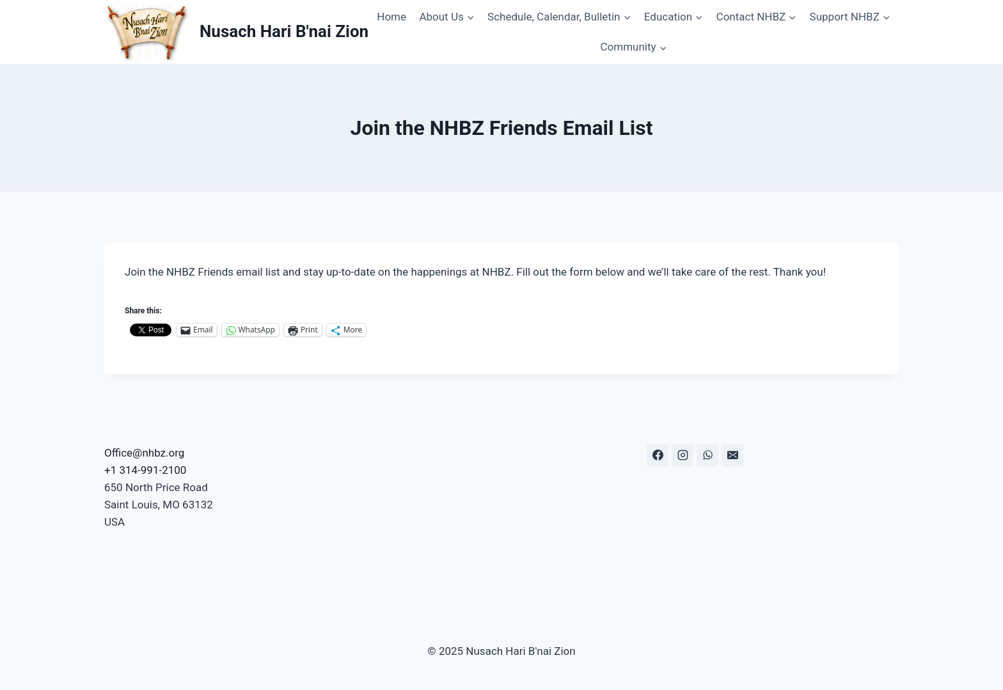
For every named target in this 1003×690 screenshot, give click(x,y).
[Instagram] (682, 455)
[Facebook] (657, 455)
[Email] (732, 455)
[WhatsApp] (707, 455)
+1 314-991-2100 (145, 470)
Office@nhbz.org (144, 452)
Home (391, 16)
